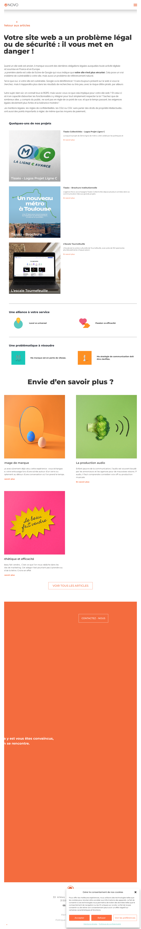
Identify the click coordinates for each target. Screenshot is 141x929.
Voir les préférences (125, 917)
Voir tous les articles (70, 585)
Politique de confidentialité (110, 924)
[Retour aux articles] (16, 22)
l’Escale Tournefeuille (74, 244)
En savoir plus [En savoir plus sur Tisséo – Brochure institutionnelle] (69, 198)
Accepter (79, 917)
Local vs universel (38, 323)
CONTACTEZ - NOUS (93, 618)
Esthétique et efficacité (17, 559)
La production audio (90, 463)
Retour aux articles (16, 25)
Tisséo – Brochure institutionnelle (80, 187)
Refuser (102, 917)
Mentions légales (90, 924)
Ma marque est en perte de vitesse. (48, 358)
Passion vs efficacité (105, 323)
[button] (135, 892)
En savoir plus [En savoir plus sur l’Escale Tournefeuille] (69, 254)
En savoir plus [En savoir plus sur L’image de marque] (8, 479)
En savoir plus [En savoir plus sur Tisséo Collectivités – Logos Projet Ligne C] (69, 140)
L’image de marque (15, 463)
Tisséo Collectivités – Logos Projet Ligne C (84, 131)
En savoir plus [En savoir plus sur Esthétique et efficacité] (8, 575)
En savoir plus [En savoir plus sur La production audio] (82, 482)
